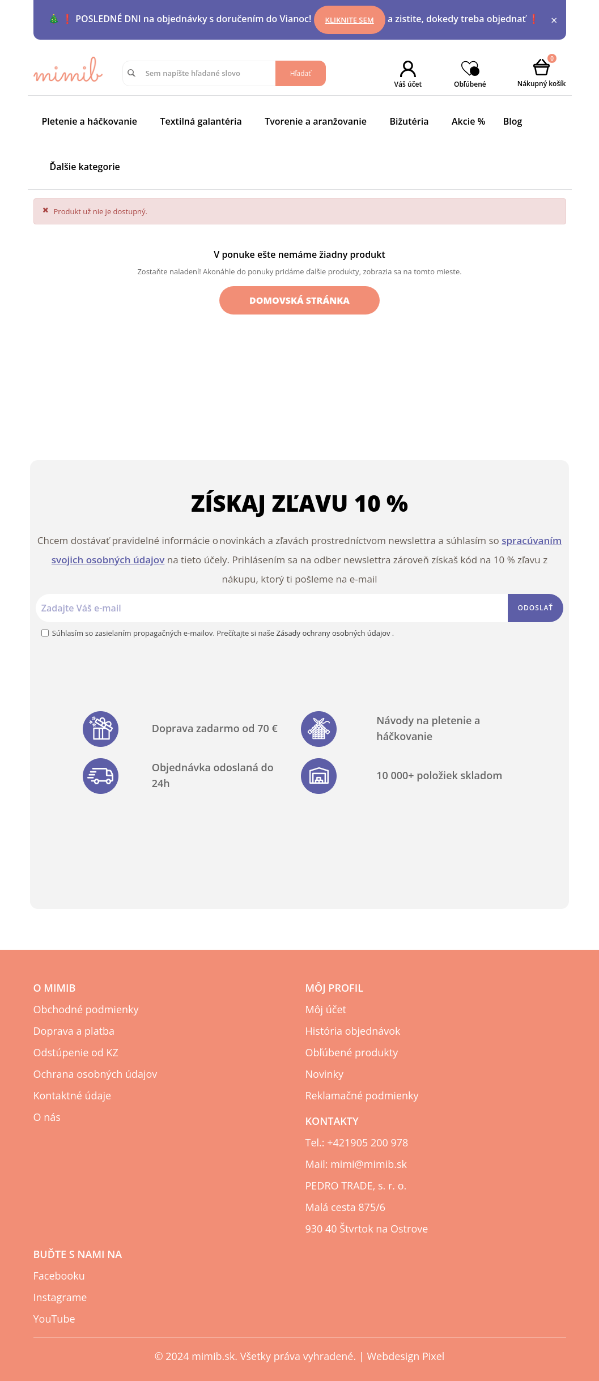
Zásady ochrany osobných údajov (334, 633)
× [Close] (554, 20)
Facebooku (59, 1275)
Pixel (433, 1356)
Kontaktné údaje (72, 1095)
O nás (47, 1117)
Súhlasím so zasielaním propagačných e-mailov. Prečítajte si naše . (223, 633)
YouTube (54, 1318)
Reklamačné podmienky (362, 1095)
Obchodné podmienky (86, 1009)
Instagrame (60, 1297)
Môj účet (325, 1009)
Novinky (324, 1074)
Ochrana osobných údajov (95, 1074)
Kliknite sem (349, 20)
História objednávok (353, 1031)
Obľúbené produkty (351, 1052)
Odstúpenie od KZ (75, 1052)
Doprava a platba (74, 1031)
